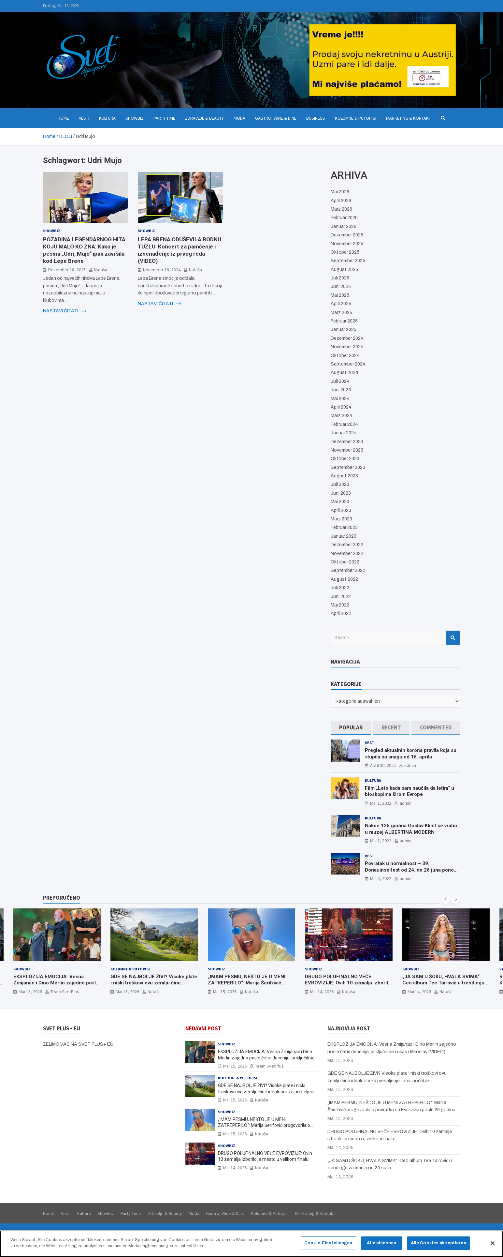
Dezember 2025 (347, 234)
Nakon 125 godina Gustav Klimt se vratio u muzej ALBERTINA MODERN (411, 829)
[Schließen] (492, 1243)
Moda (239, 118)
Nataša (100, 270)
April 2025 (341, 303)
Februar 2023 (344, 527)
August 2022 (344, 579)
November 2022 (347, 553)
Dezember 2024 (347, 338)
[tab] (351, 728)
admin (410, 765)
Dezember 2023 (347, 441)
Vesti (84, 118)
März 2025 (341, 312)
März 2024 (341, 415)
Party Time (164, 118)
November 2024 (347, 346)
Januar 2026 (343, 226)
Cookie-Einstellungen (328, 1243)
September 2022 (348, 570)
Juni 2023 (341, 493)
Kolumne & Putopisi (355, 118)
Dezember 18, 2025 (67, 270)
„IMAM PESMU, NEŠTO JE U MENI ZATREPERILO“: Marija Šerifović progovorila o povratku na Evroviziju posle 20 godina (249, 986)
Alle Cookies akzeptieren (438, 1243)
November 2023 (347, 450)
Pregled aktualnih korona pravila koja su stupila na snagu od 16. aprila (410, 753)
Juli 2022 (340, 587)
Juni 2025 (341, 286)
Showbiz (134, 118)
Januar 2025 (343, 329)
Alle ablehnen (381, 1243)
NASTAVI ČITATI (64, 311)
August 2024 (344, 372)
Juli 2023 (340, 484)
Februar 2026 (344, 217)
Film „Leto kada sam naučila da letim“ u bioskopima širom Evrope (409, 791)
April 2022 (341, 613)
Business (315, 118)
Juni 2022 (341, 596)
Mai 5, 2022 (380, 878)
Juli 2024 (340, 381)
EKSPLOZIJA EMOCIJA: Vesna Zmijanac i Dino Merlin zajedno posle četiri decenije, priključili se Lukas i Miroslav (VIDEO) (56, 986)
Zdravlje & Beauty (204, 118)
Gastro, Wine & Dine (275, 118)
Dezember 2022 (347, 544)
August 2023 (344, 475)
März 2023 (341, 518)
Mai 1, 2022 (380, 803)
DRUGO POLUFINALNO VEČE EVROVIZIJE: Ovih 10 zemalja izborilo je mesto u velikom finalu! (348, 983)
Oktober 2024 (345, 355)
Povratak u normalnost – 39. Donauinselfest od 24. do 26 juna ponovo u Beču (412, 869)
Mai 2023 (340, 501)
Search (453, 638)
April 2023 (341, 510)
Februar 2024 (344, 424)
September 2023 (348, 467)
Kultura (107, 118)
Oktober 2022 (345, 562)
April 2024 (341, 407)
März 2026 (341, 209)
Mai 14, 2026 (322, 992)
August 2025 (344, 269)
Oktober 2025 (345, 252)
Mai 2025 (340, 295)
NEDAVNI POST (203, 1028)
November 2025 (347, 243)
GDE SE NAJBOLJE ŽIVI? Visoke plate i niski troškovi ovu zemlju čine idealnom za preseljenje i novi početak (153, 986)
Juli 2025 (340, 278)
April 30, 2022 (383, 765)
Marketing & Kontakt (408, 118)
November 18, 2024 (161, 270)
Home (63, 118)
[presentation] (445, 899)
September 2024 (348, 364)
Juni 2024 (341, 389)
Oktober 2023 (345, 458)
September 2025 (348, 260)
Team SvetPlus (64, 992)
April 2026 (341, 200)
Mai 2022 (340, 605)
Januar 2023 (343, 536)
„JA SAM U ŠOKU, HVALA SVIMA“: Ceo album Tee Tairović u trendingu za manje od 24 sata (443, 983)
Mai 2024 (340, 398)
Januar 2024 (344, 432)
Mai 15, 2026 (30, 992)
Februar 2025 (344, 321)
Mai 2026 (340, 191)
